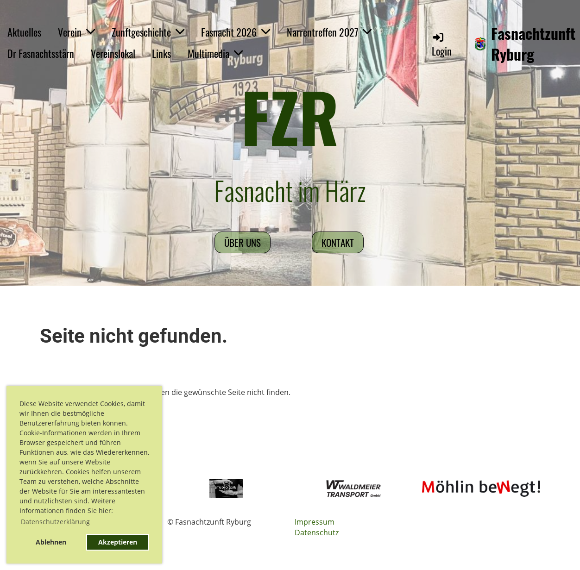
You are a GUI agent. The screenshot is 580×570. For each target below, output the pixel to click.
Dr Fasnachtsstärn (40, 53)
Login (442, 44)
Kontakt (338, 242)
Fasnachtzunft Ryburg (533, 44)
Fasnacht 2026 (235, 32)
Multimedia (215, 53)
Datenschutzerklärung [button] (55, 521)
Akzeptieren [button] (117, 542)
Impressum (314, 522)
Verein (76, 32)
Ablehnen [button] (51, 542)
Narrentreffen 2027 (329, 32)
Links (161, 53)
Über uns (242, 242)
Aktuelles (24, 32)
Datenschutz (317, 532)
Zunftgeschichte (148, 32)
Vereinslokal (113, 53)
